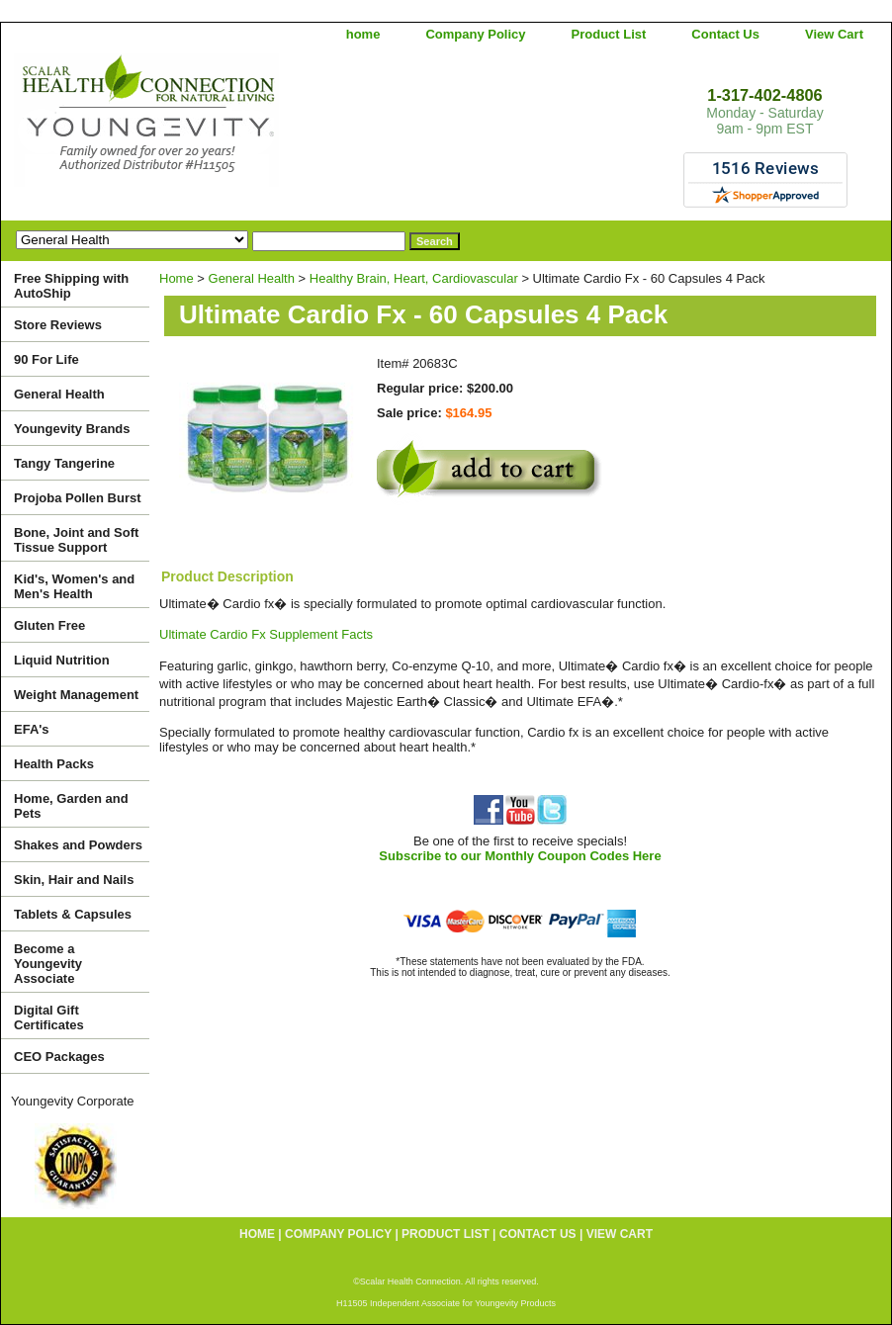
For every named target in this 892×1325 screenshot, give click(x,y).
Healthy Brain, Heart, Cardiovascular (414, 278)
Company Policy (475, 34)
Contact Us (725, 34)
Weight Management (76, 694)
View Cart (834, 34)
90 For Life (46, 359)
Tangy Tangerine (64, 463)
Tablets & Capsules (73, 914)
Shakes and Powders (78, 845)
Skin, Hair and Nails (74, 879)
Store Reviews (58, 324)
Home (176, 278)
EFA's (31, 729)
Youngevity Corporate (72, 1101)
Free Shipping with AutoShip (71, 286)
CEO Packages (59, 1056)
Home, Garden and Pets (71, 806)
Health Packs (54, 763)
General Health (252, 278)
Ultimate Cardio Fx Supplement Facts (266, 634)
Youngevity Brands (72, 428)
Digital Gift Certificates (49, 1017)
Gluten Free (49, 625)
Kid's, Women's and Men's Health (74, 586)
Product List (609, 34)
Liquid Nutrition (62, 660)
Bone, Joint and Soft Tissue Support (76, 540)
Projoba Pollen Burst (77, 497)
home (363, 34)
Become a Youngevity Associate (48, 963)
